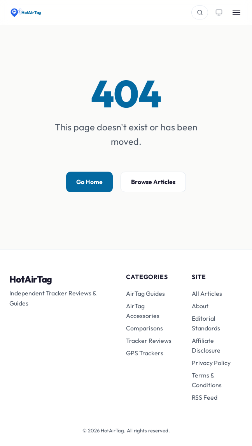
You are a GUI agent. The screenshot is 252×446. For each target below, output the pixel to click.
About (200, 306)
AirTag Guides (145, 293)
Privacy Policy (211, 363)
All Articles (207, 293)
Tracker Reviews (149, 340)
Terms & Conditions (207, 380)
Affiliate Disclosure (206, 345)
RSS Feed (204, 397)
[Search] (199, 12)
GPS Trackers (144, 353)
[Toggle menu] (236, 12)
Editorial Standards (206, 323)
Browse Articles (153, 182)
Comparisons (144, 328)
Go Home (89, 182)
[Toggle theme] (219, 12)
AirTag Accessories (142, 311)
